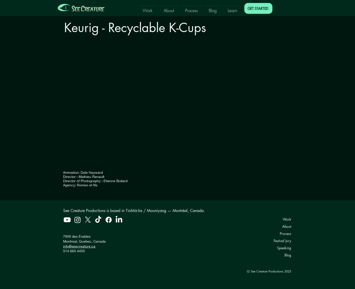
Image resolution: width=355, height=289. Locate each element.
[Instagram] (77, 220)
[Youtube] (67, 220)
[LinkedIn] (119, 220)
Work (287, 219)
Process (285, 233)
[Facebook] (109, 220)
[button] (147, 8)
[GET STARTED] (258, 8)
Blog (287, 255)
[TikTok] (98, 220)
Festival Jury (282, 240)
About (286, 226)
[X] (88, 220)
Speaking (284, 248)
